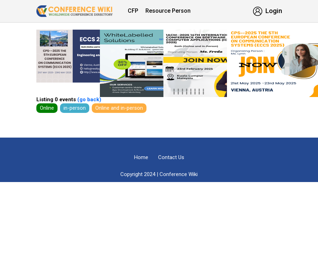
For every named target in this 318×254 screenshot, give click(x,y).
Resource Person (168, 10)
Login (267, 11)
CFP (133, 10)
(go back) (88, 99)
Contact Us (171, 157)
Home (141, 157)
